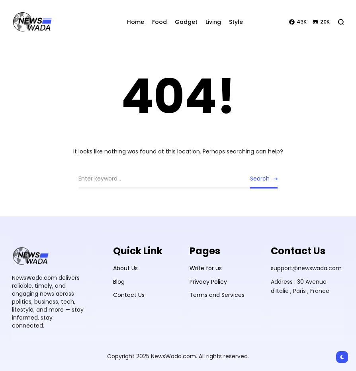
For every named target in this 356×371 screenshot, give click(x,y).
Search (260, 179)
